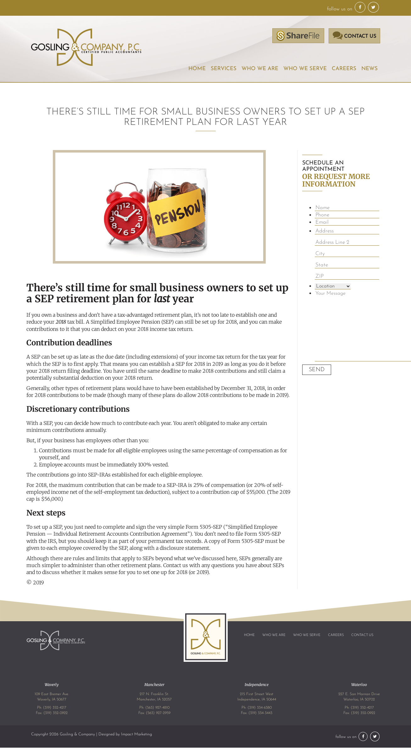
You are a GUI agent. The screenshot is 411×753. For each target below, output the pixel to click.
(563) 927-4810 (157, 708)
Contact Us (362, 635)
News (369, 68)
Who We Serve (305, 68)
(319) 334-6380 (259, 708)
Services (224, 68)
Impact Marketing (136, 734)
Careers (344, 68)
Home (197, 68)
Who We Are (260, 68)
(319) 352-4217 (54, 708)
